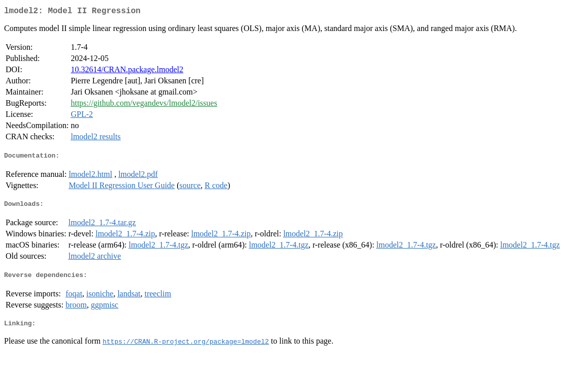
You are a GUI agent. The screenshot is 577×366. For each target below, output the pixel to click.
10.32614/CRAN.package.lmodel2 (127, 71)
